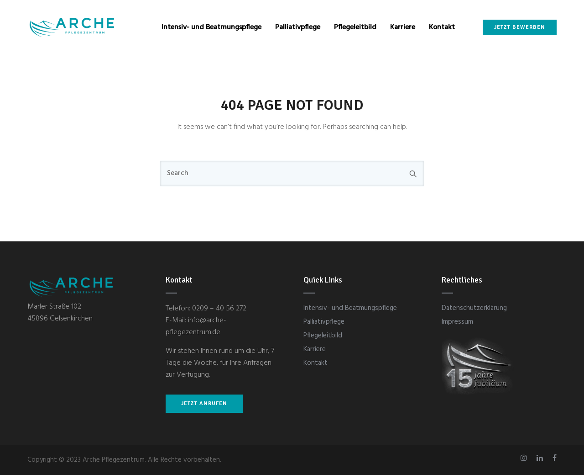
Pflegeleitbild (355, 27)
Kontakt (442, 27)
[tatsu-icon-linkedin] (541, 458)
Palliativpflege (297, 27)
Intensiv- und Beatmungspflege (211, 27)
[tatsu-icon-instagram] (525, 458)
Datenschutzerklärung (474, 308)
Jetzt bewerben (519, 27)
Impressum (457, 321)
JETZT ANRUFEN (204, 403)
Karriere (402, 27)
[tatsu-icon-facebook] (555, 458)
